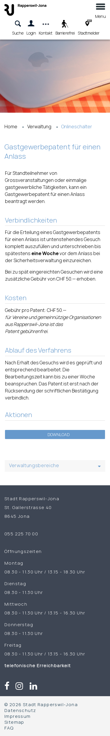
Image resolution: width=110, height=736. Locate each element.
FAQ (8, 728)
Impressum (17, 716)
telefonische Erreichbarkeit (38, 665)
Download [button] (56, 434)
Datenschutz (20, 710)
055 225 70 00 (21, 534)
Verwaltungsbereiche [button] (34, 465)
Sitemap (14, 722)
